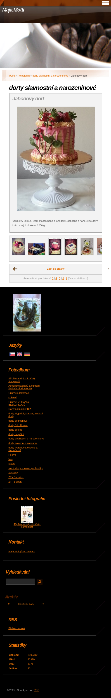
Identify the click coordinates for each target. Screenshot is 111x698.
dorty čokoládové (18, 425)
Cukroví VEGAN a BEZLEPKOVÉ (18, 403)
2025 (31, 604)
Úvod (12, 75)
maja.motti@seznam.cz (21, 551)
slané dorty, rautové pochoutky (25, 468)
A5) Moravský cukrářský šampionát (27, 525)
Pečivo (12, 454)
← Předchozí (15, 269)
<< (9, 604)
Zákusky (13, 472)
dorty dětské (15, 429)
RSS (36, 690)
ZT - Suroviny (16, 477)
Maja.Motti (13, 10)
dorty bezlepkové (18, 420)
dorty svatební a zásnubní (22, 443)
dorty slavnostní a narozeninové (50, 75)
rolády (11, 463)
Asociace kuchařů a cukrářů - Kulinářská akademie (24, 387)
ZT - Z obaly (15, 481)
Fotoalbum (24, 75)
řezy (10, 459)
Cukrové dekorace (18, 393)
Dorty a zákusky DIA (19, 409)
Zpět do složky (56, 268)
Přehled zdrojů (16, 628)
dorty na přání (16, 434)
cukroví (12, 397)
